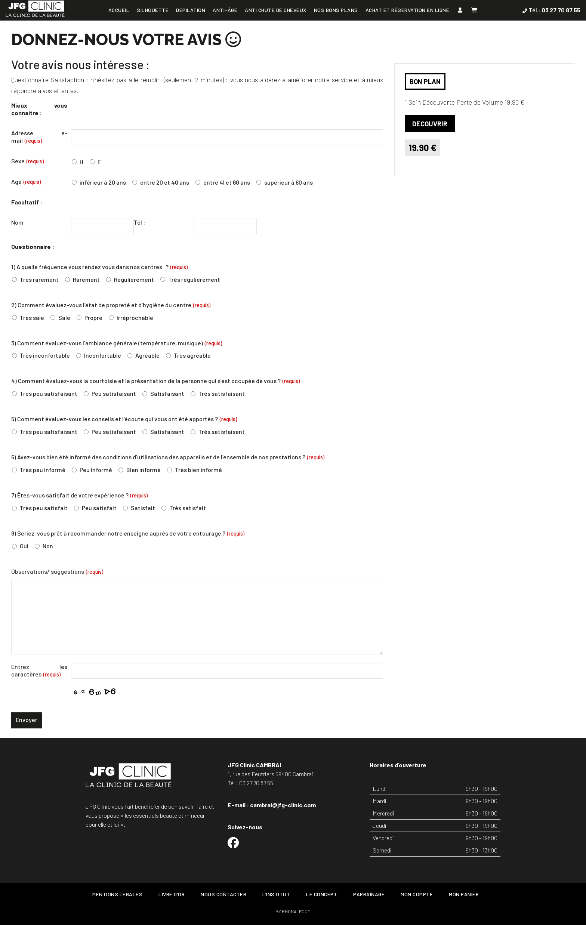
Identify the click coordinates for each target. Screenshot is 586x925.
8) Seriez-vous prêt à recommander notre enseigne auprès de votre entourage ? (127, 533)
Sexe (27, 160)
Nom (17, 222)
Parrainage (369, 894)
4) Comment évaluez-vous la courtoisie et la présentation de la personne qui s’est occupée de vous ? (155, 380)
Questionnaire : (32, 246)
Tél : (139, 222)
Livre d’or (171, 894)
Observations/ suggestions (57, 571)
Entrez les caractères (39, 670)
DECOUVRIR (429, 124)
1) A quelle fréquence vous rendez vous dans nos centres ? (99, 266)
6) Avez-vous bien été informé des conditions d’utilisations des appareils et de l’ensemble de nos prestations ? (167, 456)
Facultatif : (26, 202)
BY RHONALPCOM (293, 911)
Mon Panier (464, 894)
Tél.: (554, 9)
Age (26, 181)
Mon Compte (417, 894)
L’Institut (276, 894)
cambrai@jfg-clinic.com (283, 804)
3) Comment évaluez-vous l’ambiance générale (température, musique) (116, 342)
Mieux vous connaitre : (39, 109)
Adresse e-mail (39, 136)
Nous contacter (223, 894)
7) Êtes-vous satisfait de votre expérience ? (79, 495)
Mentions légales (117, 894)
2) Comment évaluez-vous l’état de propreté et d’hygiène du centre (110, 304)
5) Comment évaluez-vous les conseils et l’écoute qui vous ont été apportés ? (124, 418)
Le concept (321, 894)
